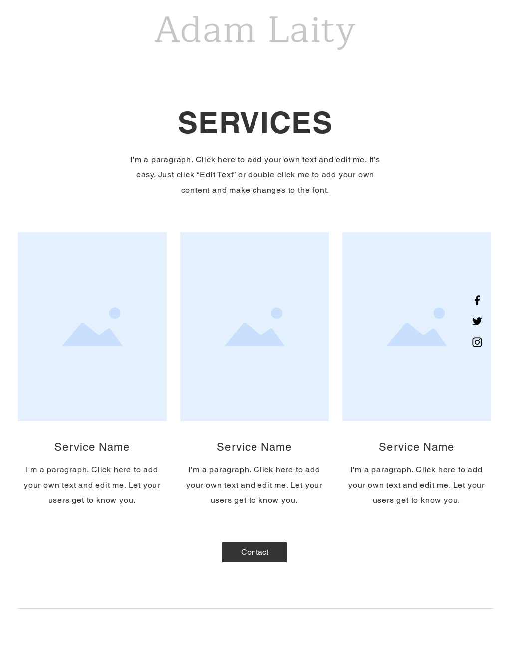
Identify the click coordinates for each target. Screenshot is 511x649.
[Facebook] (477, 300)
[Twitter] (477, 321)
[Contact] (254, 552)
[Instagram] (477, 342)
